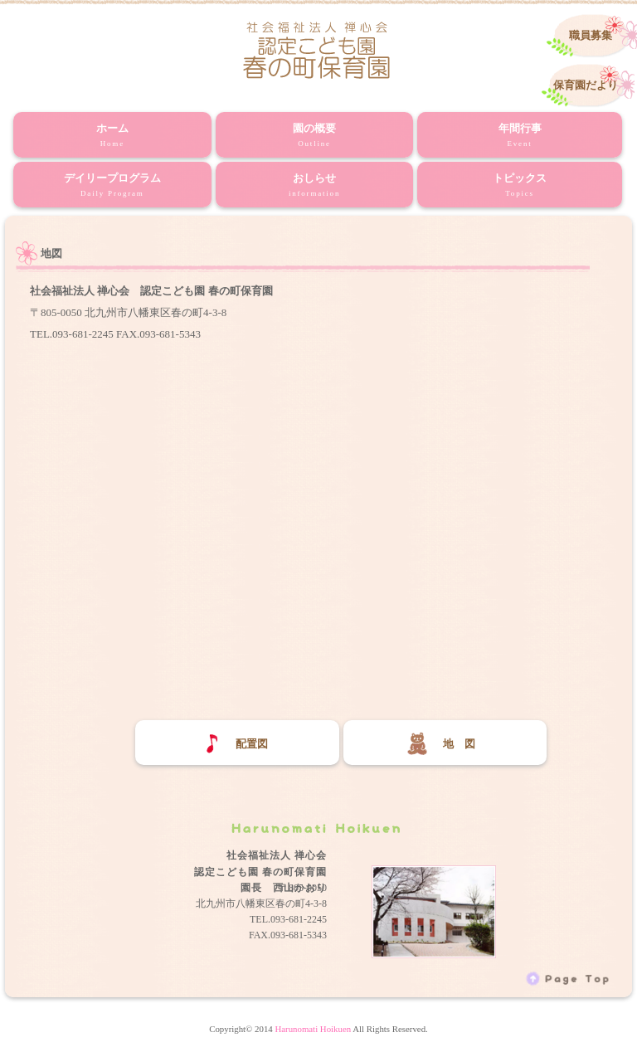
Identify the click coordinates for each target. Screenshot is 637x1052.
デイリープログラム (112, 185)
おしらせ (315, 185)
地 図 (440, 743)
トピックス (519, 185)
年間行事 (519, 135)
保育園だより (585, 85)
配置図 (233, 743)
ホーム (112, 135)
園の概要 (315, 135)
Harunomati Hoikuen (313, 1029)
